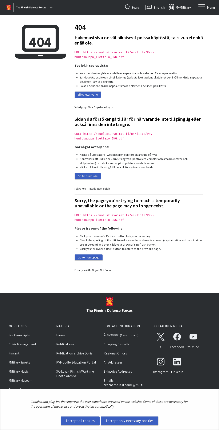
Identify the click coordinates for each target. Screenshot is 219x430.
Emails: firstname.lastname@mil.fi (123, 382)
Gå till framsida (87, 176)
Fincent (14, 353)
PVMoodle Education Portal (76, 362)
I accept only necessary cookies (129, 421)
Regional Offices (115, 353)
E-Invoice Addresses (118, 371)
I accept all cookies (80, 421)
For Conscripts (19, 335)
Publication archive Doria (74, 353)
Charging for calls (116, 344)
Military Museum (20, 380)
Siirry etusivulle (88, 94)
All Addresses (113, 362)
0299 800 (111, 335)
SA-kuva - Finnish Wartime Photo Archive (75, 373)
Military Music (18, 371)
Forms (60, 335)
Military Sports (19, 362)
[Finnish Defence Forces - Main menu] (34, 7)
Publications (65, 344)
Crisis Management (22, 344)
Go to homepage (88, 257)
